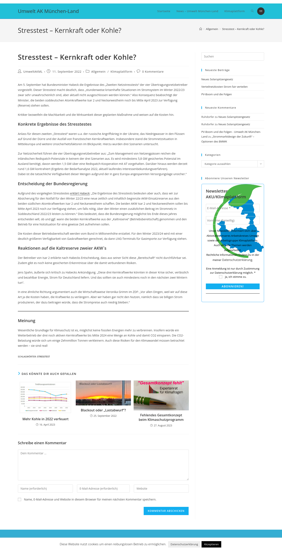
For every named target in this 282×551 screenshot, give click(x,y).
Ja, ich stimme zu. (232, 276)
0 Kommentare (153, 71)
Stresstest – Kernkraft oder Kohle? (243, 29)
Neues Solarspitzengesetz (217, 79)
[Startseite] (200, 29)
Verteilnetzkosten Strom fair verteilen (224, 86)
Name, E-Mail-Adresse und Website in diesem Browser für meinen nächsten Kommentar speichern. (90, 499)
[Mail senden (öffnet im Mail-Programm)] (261, 11)
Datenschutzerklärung (237, 260)
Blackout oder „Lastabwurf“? (103, 410)
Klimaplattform (121, 71)
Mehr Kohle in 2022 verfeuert (45, 419)
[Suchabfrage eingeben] (232, 56)
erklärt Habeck (80, 193)
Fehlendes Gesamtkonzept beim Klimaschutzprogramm (161, 417)
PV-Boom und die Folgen (216, 94)
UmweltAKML (33, 71)
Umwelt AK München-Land (48, 11)
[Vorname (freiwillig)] (233, 220)
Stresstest (43, 356)
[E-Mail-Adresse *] (233, 208)
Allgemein (98, 71)
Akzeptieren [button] (211, 544)
